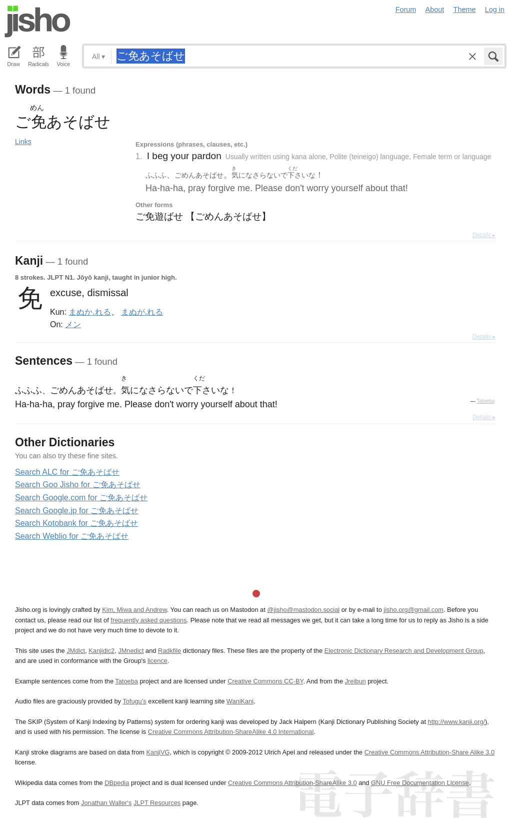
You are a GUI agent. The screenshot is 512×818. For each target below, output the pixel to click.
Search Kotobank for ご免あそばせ (76, 523)
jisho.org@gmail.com (414, 609)
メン (73, 324)
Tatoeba (485, 401)
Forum (406, 10)
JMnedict (131, 650)
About (435, 10)
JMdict (75, 650)
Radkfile (169, 650)
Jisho (37, 22)
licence (158, 660)
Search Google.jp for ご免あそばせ (76, 510)
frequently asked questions (148, 620)
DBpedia (116, 782)
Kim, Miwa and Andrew (134, 609)
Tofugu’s (134, 701)
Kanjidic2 (101, 650)
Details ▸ (484, 235)
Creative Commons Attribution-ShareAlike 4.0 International (231, 731)
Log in (494, 10)
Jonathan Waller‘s (106, 802)
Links (23, 142)
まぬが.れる (142, 311)
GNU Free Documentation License (420, 782)
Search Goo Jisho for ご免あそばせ (77, 484)
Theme (465, 10)
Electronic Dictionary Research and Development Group (404, 650)
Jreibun (355, 681)
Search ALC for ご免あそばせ (67, 472)
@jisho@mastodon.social (303, 609)
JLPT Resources (157, 802)
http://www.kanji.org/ (457, 721)
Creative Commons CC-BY (265, 681)
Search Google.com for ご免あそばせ (81, 497)
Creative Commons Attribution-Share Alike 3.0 (429, 752)
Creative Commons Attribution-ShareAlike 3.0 (292, 782)
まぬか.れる (89, 311)
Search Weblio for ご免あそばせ (71, 536)
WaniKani (240, 701)
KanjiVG (158, 752)
